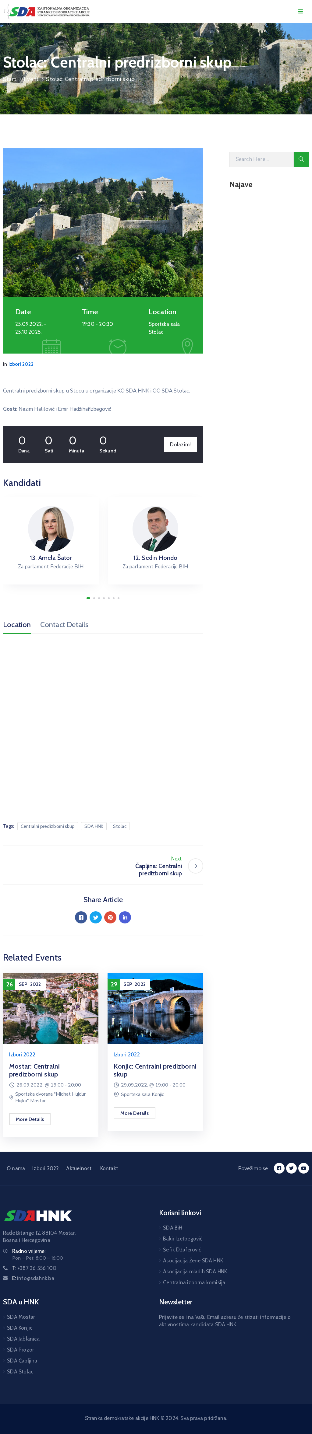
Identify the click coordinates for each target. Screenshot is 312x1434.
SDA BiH (172, 1228)
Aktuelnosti (79, 1168)
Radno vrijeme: (28, 1251)
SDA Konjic (19, 1328)
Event (31, 79)
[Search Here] (261, 159)
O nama (16, 1168)
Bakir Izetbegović (182, 1239)
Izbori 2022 (21, 364)
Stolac (119, 826)
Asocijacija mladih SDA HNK (195, 1271)
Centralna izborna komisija (194, 1282)
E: (33, 1278)
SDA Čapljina (22, 1361)
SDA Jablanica (23, 1339)
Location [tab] (17, 624)
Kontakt (109, 1168)
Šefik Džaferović (182, 1250)
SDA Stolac (20, 1372)
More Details (30, 1119)
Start (9, 79)
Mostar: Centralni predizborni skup (34, 1070)
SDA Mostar (21, 1317)
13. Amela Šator (51, 557)
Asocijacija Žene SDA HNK (193, 1261)
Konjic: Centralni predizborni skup (155, 1070)
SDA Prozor (20, 1350)
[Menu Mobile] (300, 11)
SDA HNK (93, 826)
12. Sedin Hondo (155, 557)
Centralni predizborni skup (48, 826)
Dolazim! (180, 444)
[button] (88, 598)
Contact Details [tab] (64, 624)
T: (34, 1268)
